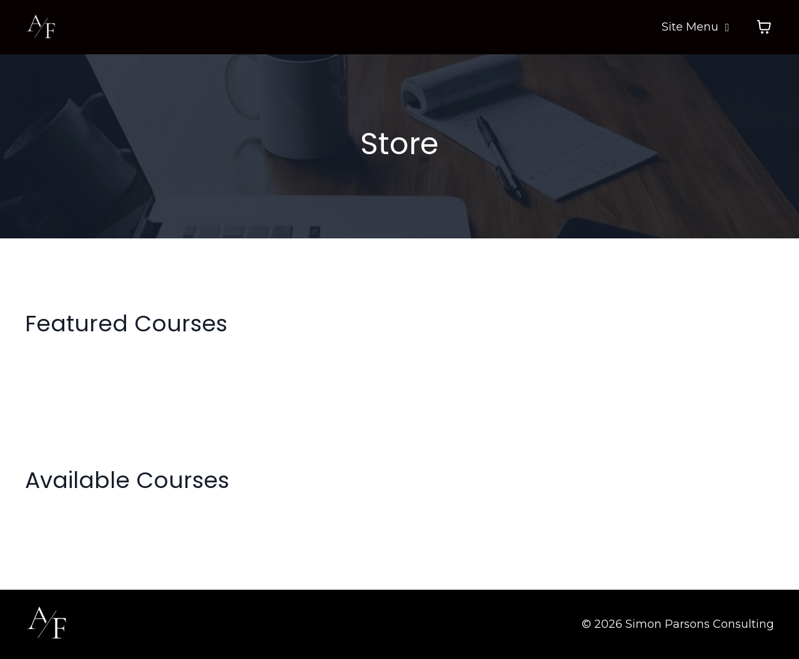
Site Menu (695, 27)
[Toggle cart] (764, 27)
